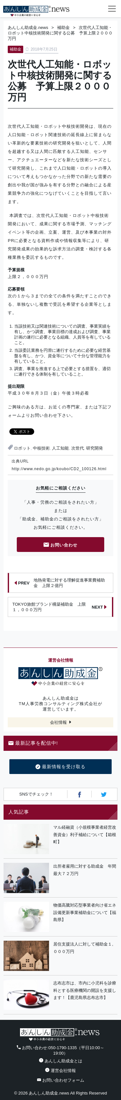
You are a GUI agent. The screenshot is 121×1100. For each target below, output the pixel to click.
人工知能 (60, 448)
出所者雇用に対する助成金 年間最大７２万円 (84, 870)
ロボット (22, 448)
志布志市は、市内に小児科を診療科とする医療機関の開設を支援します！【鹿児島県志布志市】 (84, 990)
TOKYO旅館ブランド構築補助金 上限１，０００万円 (59, 607)
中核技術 (41, 448)
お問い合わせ (61, 545)
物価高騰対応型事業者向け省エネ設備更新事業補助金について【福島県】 (84, 912)
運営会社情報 (60, 1070)
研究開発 (94, 448)
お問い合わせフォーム (60, 1080)
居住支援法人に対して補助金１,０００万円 (83, 948)
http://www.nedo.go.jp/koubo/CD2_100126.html (59, 469)
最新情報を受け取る (60, 767)
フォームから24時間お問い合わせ (99, 10)
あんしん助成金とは (60, 1060)
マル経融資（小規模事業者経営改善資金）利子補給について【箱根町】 (84, 834)
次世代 (77, 448)
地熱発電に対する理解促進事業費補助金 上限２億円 (60, 583)
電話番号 (86, 8)
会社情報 (58, 722)
